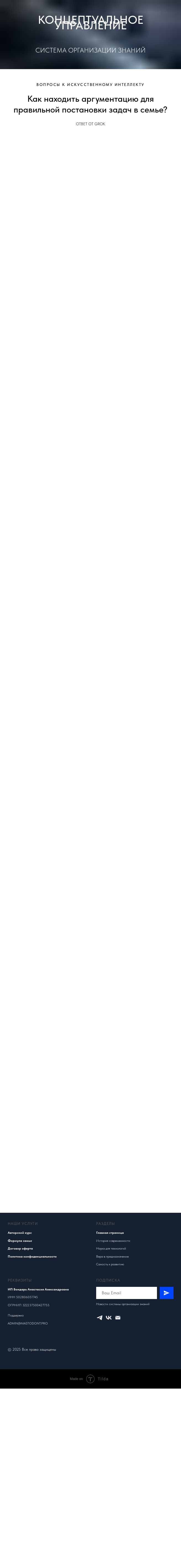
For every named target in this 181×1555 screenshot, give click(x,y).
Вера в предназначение (112, 1256)
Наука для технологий (111, 1248)
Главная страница (110, 1233)
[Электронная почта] (117, 1317)
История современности (113, 1241)
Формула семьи (20, 1241)
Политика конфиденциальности (32, 1256)
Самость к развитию (110, 1264)
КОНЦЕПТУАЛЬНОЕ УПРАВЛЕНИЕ (90, 22)
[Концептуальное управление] (99, 1317)
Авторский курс (20, 1233)
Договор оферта (20, 1248)
